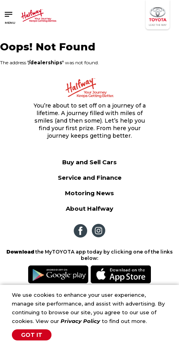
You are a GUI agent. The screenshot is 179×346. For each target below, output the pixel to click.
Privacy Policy (80, 321)
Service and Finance (90, 177)
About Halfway (89, 208)
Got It (31, 334)
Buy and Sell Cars (89, 162)
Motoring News (89, 193)
